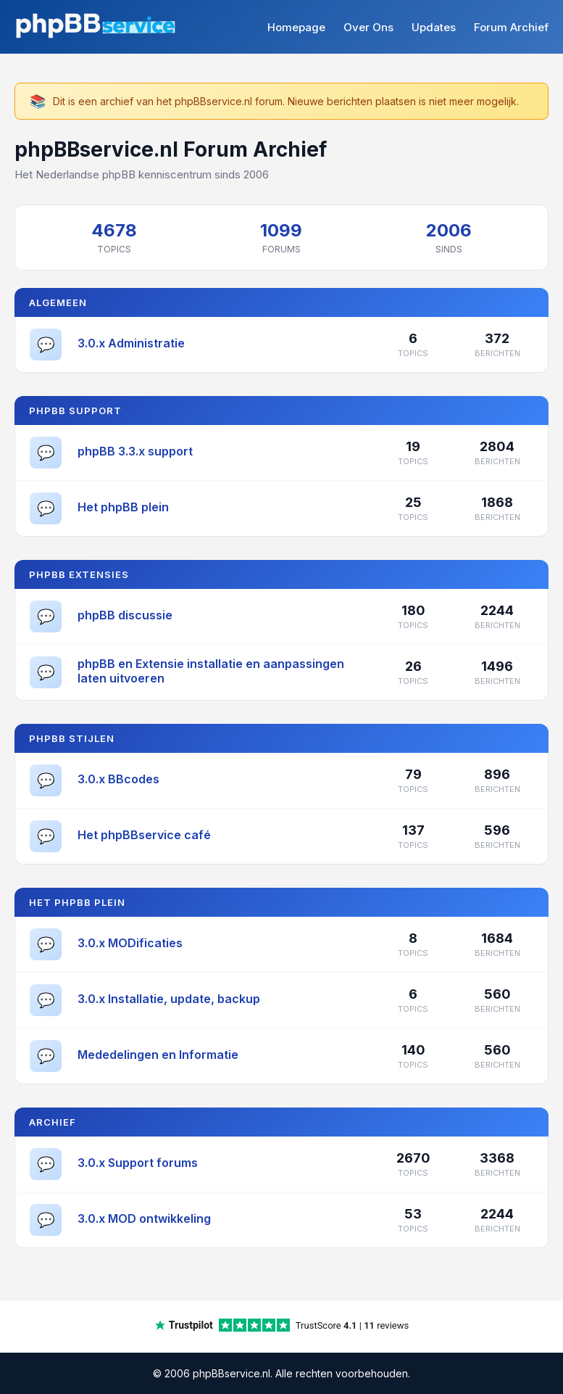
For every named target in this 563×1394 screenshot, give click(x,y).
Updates (434, 27)
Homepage (296, 27)
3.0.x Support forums (138, 1162)
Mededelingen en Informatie (158, 1054)
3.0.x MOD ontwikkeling (144, 1218)
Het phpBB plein (123, 507)
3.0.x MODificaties (130, 943)
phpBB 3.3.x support (135, 451)
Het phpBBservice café (144, 835)
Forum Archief (511, 27)
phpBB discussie (125, 615)
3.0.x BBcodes (118, 779)
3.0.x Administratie (131, 343)
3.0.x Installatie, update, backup (169, 998)
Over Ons (368, 27)
